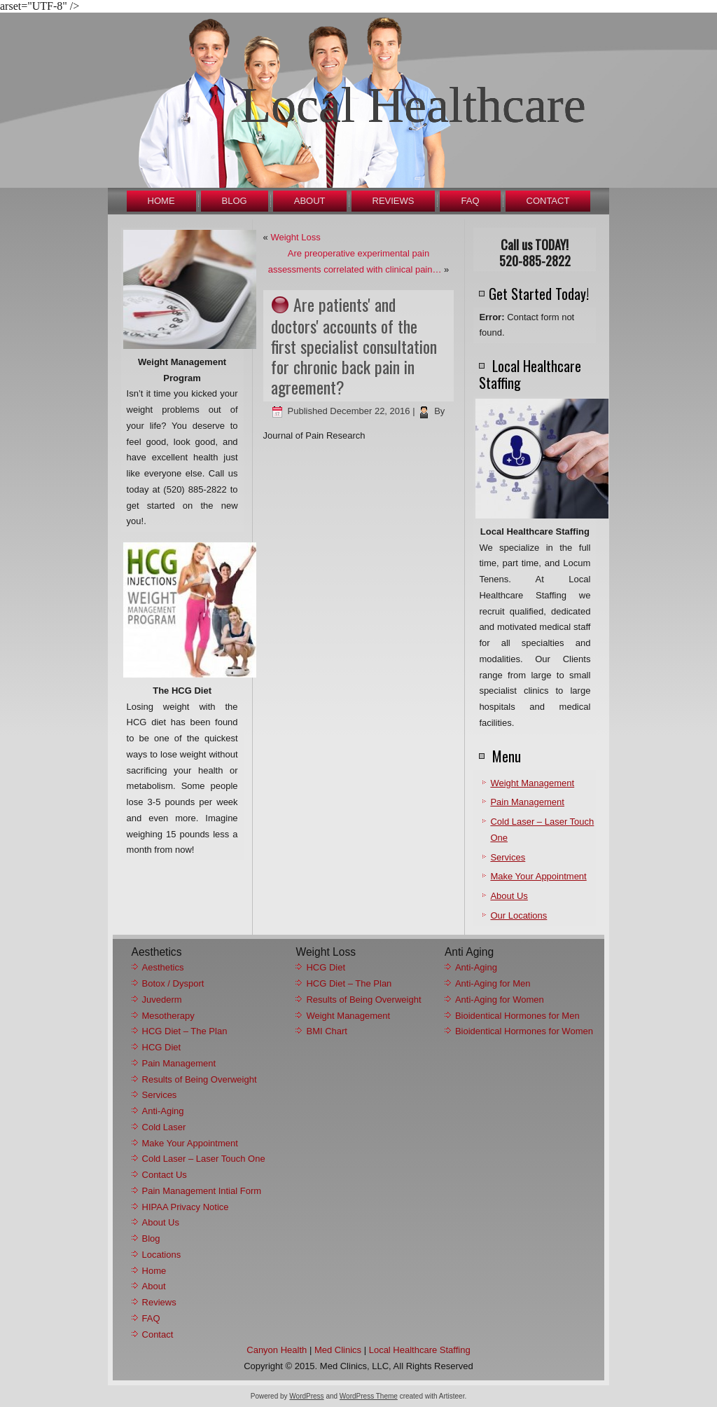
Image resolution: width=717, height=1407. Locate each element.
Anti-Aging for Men (493, 983)
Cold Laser (164, 1127)
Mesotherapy (168, 1015)
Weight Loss (295, 237)
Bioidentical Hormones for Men (517, 1015)
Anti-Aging (163, 1111)
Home (161, 200)
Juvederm (162, 999)
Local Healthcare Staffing (420, 1350)
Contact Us (164, 1174)
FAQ (470, 200)
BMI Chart (326, 1031)
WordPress (306, 1396)
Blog (234, 200)
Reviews (394, 200)
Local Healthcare (413, 105)
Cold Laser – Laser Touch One (203, 1158)
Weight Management (532, 783)
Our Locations (518, 915)
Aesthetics (163, 967)
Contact (548, 200)
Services (507, 857)
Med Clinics (337, 1350)
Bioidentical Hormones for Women (524, 1031)
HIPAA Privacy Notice (185, 1207)
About (310, 200)
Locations (161, 1254)
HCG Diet (161, 1047)
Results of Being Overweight (199, 1079)
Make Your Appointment (538, 876)
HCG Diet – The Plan (185, 1031)
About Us (508, 896)
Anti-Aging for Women (499, 999)
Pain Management (527, 802)
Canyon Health (276, 1350)
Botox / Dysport (173, 983)
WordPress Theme (369, 1396)
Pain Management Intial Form (202, 1191)
